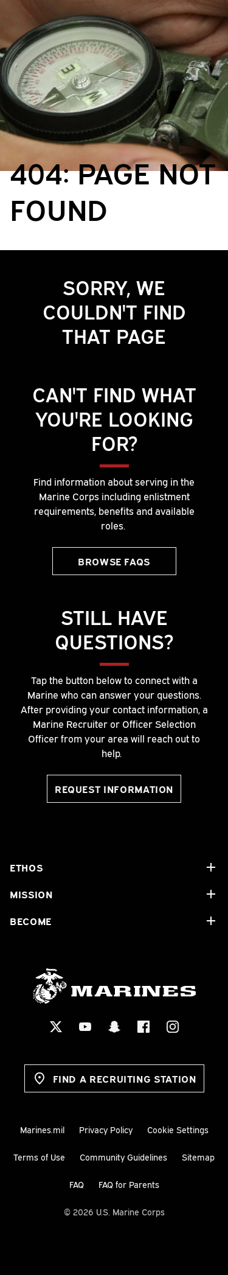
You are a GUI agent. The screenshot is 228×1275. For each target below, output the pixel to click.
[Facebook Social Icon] (143, 1026)
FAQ (76, 1184)
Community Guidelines (123, 1156)
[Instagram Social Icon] (172, 1026)
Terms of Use (39, 1156)
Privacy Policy (106, 1129)
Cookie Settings (178, 1129)
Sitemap (198, 1156)
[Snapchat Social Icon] (114, 1026)
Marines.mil (42, 1129)
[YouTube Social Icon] (85, 1026)
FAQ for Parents (128, 1184)
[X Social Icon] (56, 1026)
